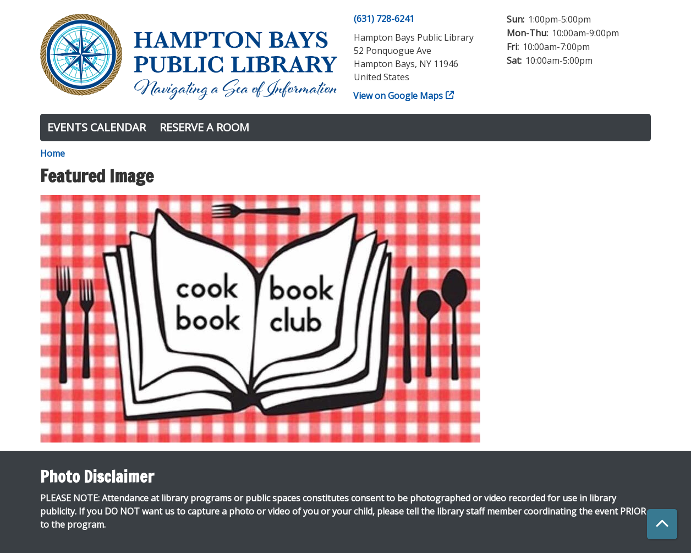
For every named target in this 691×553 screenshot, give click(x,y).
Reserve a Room (204, 127)
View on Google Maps (398, 96)
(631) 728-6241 (384, 19)
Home (52, 153)
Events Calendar (96, 127)
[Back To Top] (662, 524)
